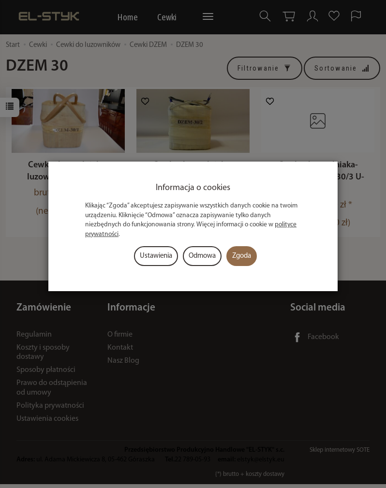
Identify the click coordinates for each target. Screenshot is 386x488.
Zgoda (241, 256)
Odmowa (202, 256)
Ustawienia (156, 256)
